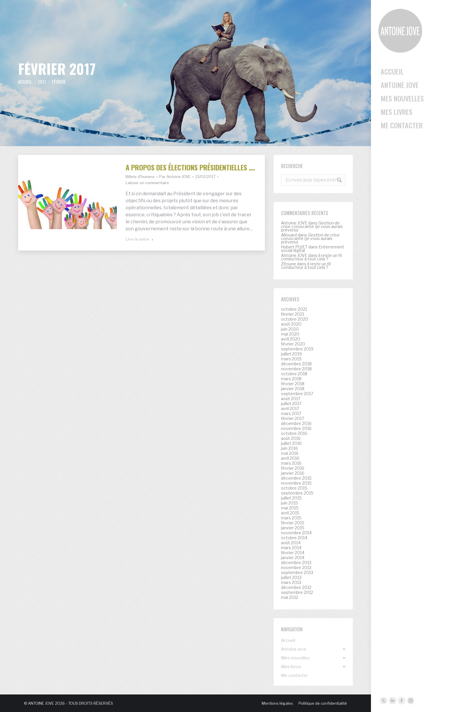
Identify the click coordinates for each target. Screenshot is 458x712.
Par (175, 176)
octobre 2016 (294, 433)
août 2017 (290, 398)
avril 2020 (290, 339)
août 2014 (291, 543)
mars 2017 (291, 413)
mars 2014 (291, 547)
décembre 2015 (296, 478)
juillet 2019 (291, 354)
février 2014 (292, 552)
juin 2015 (289, 503)
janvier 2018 (292, 388)
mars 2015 (291, 518)
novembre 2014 (296, 533)
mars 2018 (291, 379)
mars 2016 (291, 463)
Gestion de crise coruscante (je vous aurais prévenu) (312, 226)
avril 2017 (290, 408)
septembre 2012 (297, 592)
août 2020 (291, 324)
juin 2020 (290, 329)
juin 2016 (289, 448)
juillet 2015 (291, 498)
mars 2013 (291, 582)
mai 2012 (289, 597)
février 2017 (292, 418)
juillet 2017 (291, 403)
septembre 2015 (297, 493)
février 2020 (293, 344)
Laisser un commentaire (147, 182)
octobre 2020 (294, 319)
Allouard (289, 234)
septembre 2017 (297, 393)
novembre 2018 (296, 369)
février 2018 (292, 384)
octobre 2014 (294, 538)
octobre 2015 (294, 488)
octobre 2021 (294, 309)
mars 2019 (291, 359)
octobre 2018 (294, 374)
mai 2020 (290, 334)
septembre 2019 (297, 349)
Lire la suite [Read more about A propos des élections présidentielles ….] (140, 239)
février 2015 (292, 523)
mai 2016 (290, 453)
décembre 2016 (296, 423)
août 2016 (291, 438)
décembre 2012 (296, 587)
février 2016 (292, 468)
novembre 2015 (296, 483)
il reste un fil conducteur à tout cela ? (311, 257)
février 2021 (292, 314)
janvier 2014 (292, 557)
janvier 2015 (292, 528)
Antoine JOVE (294, 222)
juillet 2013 (291, 577)
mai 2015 (290, 508)
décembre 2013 (296, 562)
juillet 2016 (291, 443)
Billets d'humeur (140, 176)
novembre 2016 (296, 428)
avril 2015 (290, 513)
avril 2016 (290, 458)
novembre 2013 (296, 567)
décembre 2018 (296, 364)
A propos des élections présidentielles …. (190, 167)
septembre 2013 (297, 572)
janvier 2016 (292, 473)
